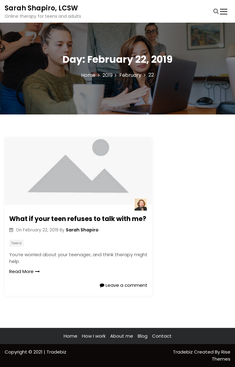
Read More (24, 271)
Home (70, 336)
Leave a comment (123, 285)
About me (121, 336)
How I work (94, 336)
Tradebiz (183, 352)
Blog (142, 336)
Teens (16, 243)
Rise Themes (221, 355)
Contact (162, 336)
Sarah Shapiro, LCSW (41, 8)
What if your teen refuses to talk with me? (77, 218)
